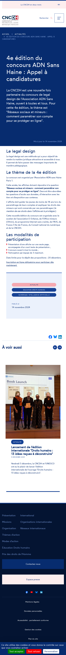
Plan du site (33, 639)
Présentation (9, 515)
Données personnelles (33, 611)
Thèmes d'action (11, 534)
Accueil (5, 34)
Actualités (20, 34)
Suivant (60, 347)
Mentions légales (32, 602)
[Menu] (59, 17)
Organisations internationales (36, 521)
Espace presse (33, 579)
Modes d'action (10, 541)
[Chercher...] (44, 18)
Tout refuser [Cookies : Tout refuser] (34, 651)
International (27, 515)
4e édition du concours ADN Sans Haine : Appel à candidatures (28, 38)
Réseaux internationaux (33, 528)
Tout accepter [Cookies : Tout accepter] (16, 651)
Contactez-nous (33, 564)
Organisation (9, 528)
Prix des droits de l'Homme (16, 554)
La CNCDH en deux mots (31, 5)
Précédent (55, 347)
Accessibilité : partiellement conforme (33, 620)
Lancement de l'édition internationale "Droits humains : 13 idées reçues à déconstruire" (32, 450)
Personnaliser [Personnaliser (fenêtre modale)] (51, 651)
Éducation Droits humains (16, 547)
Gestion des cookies (33, 629)
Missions (6, 521)
